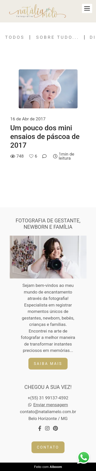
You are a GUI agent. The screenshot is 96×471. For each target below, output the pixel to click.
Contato (48, 447)
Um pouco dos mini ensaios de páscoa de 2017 (45, 136)
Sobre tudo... (57, 37)
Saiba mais (48, 364)
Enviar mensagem (50, 405)
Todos (15, 37)
